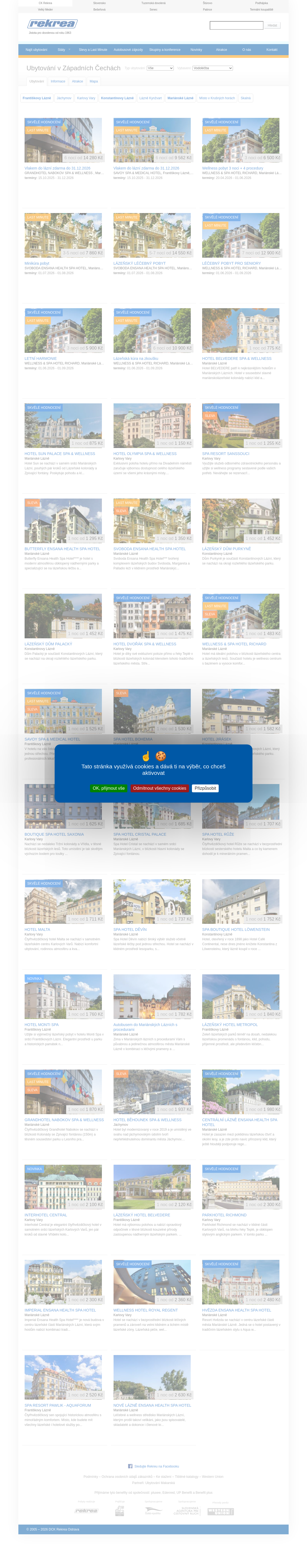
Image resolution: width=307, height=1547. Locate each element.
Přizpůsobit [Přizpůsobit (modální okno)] (205, 788)
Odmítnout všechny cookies (159, 788)
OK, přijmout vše (109, 788)
